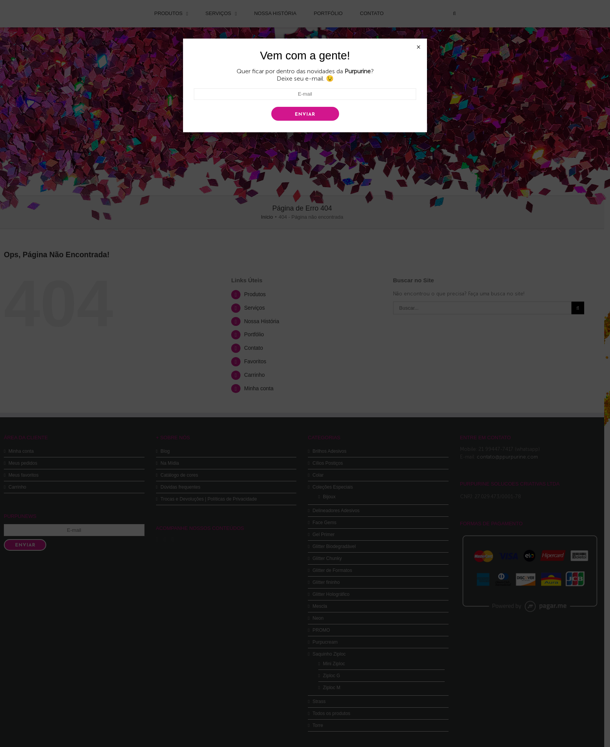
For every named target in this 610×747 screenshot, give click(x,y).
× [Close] (418, 47)
